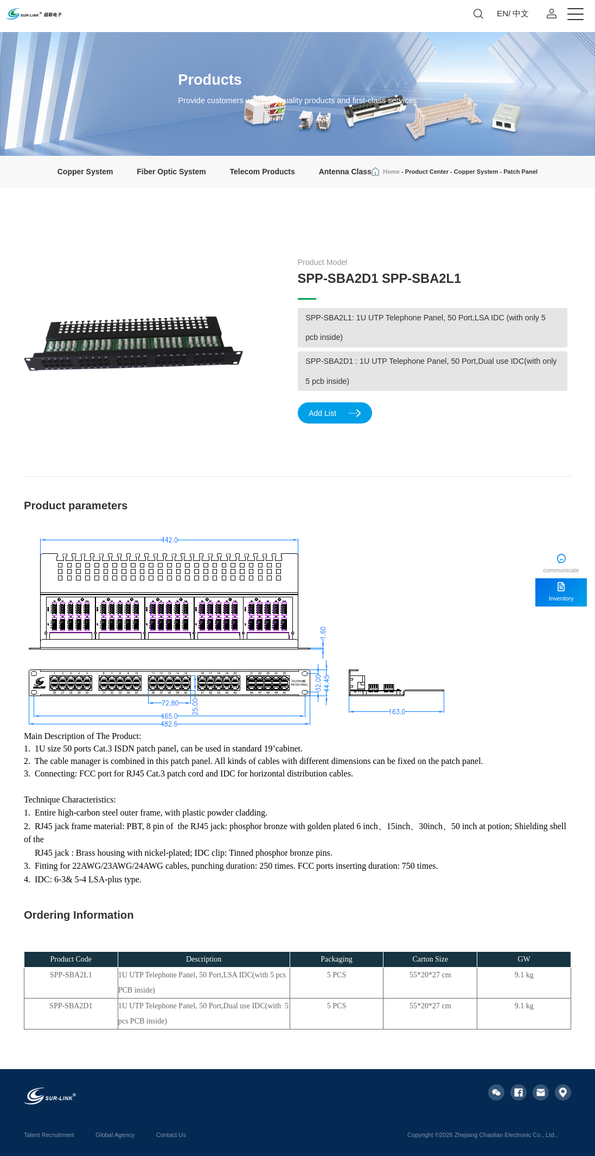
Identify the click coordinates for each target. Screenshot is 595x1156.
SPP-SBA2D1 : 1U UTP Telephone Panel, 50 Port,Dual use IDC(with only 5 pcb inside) (430, 371)
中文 (521, 13)
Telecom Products (262, 171)
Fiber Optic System (171, 171)
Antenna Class (345, 171)
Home (391, 171)
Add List (335, 413)
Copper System (85, 171)
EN (502, 13)
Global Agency (115, 1135)
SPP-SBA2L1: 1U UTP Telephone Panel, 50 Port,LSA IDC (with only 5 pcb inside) (425, 327)
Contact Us (171, 1135)
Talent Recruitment (49, 1135)
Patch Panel (520, 171)
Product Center (427, 171)
